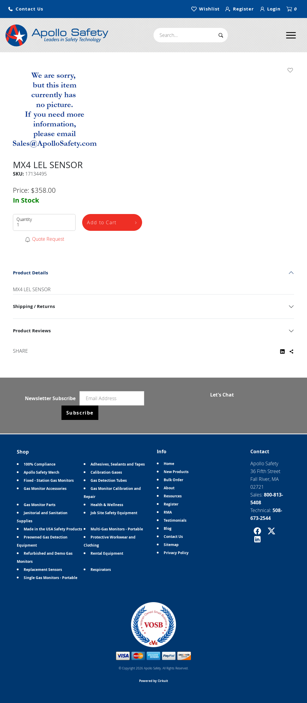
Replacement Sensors (43, 569)
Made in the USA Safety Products (53, 529)
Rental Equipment (107, 553)
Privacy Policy (176, 552)
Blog (167, 528)
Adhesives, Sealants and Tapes (118, 464)
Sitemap (171, 544)
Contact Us (173, 536)
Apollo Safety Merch (41, 472)
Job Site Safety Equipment (114, 512)
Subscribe (80, 412)
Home (169, 463)
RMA (168, 512)
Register (171, 504)
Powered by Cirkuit (153, 681)
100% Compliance (39, 464)
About (169, 487)
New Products (176, 471)
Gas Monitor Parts (39, 504)
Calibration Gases (106, 472)
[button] (25, 9)
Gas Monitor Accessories (45, 488)
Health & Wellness (107, 504)
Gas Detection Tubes (109, 480)
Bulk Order (173, 479)
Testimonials (175, 520)
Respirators (101, 569)
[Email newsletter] (111, 398)
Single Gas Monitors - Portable (50, 577)
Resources (173, 496)
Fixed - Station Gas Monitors (49, 480)
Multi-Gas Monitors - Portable (117, 529)
